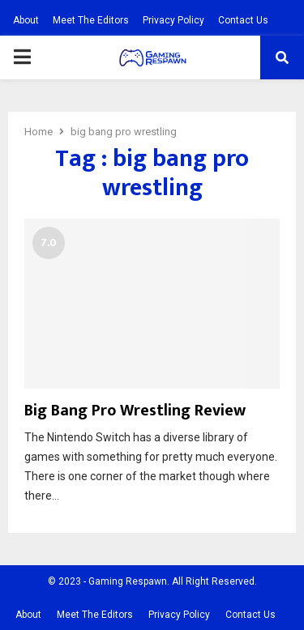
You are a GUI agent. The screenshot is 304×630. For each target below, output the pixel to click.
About (26, 20)
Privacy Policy (173, 20)
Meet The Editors (91, 20)
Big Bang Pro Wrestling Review (135, 410)
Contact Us (243, 20)
